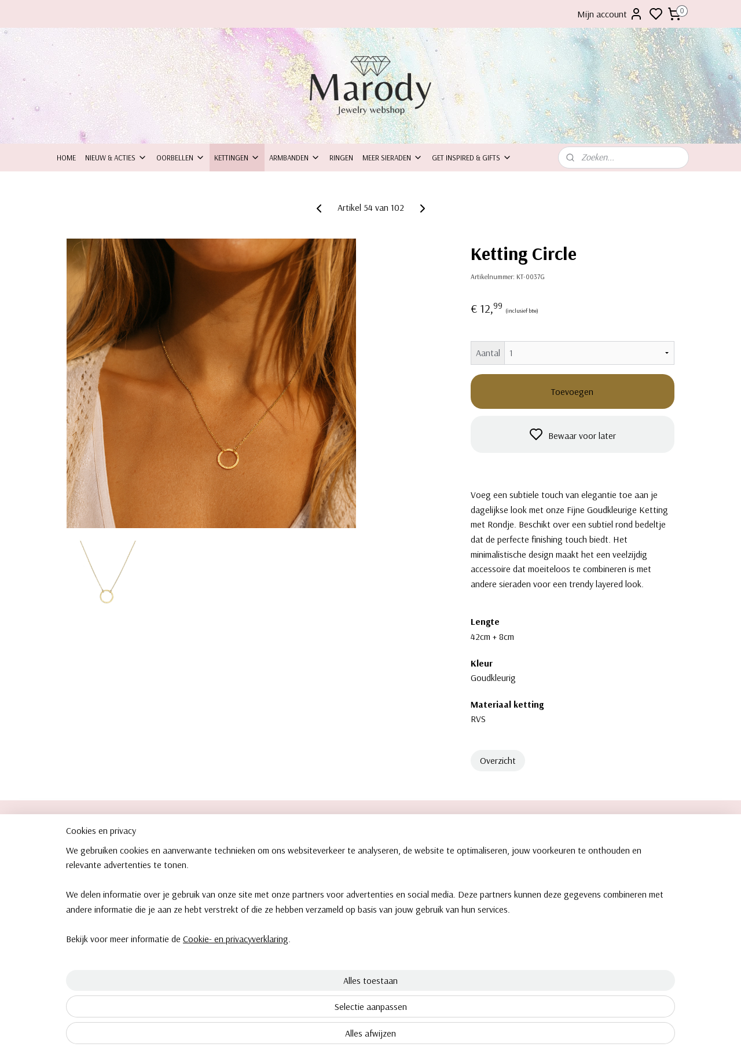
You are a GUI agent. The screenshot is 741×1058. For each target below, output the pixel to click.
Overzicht (498, 760)
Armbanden (294, 157)
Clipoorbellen (588, 852)
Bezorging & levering (91, 904)
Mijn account (610, 14)
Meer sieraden (392, 157)
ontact (73, 865)
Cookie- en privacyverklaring (221, 1048)
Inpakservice (77, 878)
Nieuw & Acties (116, 157)
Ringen (341, 157)
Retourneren (77, 890)
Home (66, 157)
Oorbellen (180, 157)
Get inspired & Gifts (472, 157)
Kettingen (237, 157)
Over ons (72, 852)
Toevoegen (572, 391)
